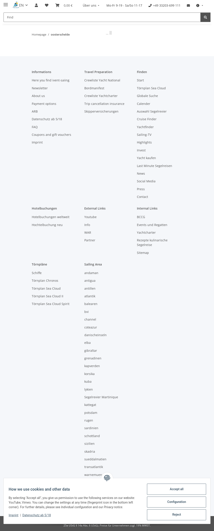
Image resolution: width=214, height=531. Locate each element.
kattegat (90, 405)
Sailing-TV (144, 135)
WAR (87, 232)
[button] (36, 5)
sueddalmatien (95, 459)
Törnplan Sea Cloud (151, 88)
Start (140, 80)
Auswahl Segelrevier (152, 111)
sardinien (91, 428)
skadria (89, 451)
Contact (142, 197)
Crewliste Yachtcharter (101, 96)
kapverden (92, 366)
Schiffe (37, 273)
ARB (35, 111)
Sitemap (143, 253)
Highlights (144, 142)
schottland (92, 436)
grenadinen (92, 358)
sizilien (89, 443)
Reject (174, 514)
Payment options (44, 104)
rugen (88, 420)
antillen (90, 288)
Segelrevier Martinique (101, 397)
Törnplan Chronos (45, 280)
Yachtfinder (145, 127)
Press (141, 189)
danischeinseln (95, 335)
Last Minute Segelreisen (154, 166)
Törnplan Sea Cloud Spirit (50, 304)
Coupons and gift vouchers (51, 135)
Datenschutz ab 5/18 (39, 515)
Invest (141, 150)
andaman (91, 273)
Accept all (174, 489)
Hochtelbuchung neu (47, 225)
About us (38, 96)
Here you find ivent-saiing (50, 80)
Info (87, 225)
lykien (88, 389)
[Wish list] (46, 5)
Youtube (90, 217)
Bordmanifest (94, 88)
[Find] (102, 17)
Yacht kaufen (146, 158)
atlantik (89, 296)
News (141, 173)
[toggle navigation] (6, 2)
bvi (86, 312)
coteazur (90, 327)
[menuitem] (91, 5)
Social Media (146, 181)
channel (90, 319)
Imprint (15, 515)
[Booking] (64, 5)
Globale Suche (147, 96)
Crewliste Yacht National (102, 80)
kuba (88, 381)
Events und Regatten (152, 225)
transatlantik (93, 467)
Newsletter (40, 88)
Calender (143, 104)
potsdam (90, 413)
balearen (90, 304)
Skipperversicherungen (101, 111)
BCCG (141, 217)
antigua (90, 280)
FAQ (35, 127)
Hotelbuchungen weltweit (50, 217)
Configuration (174, 502)
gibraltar (90, 350)
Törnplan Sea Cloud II (47, 296)
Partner (89, 240)
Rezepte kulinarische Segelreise (152, 242)
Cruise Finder (147, 119)
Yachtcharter (146, 232)
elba (87, 343)
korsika (89, 374)
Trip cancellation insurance (104, 104)
